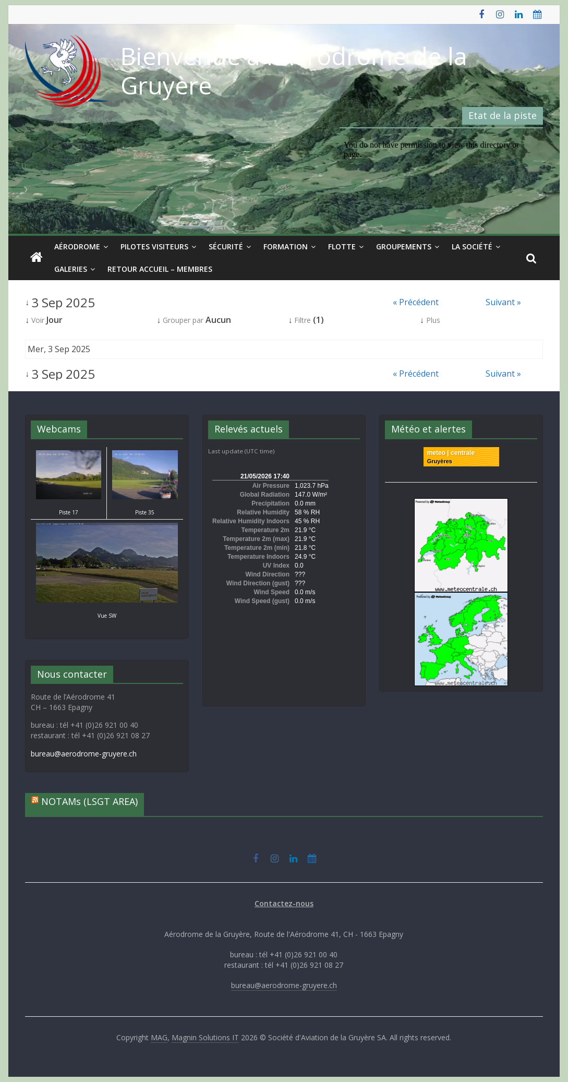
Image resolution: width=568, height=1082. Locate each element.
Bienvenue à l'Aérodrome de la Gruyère (293, 70)
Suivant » (503, 302)
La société (472, 246)
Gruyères (439, 461)
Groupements (403, 246)
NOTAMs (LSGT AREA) (89, 801)
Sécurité (226, 246)
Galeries (70, 269)
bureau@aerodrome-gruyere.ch (84, 754)
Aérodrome (77, 246)
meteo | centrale (451, 452)
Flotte (342, 246)
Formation (285, 246)
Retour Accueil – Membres (159, 269)
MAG (159, 1037)
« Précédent (416, 302)
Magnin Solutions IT (205, 1037)
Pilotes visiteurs (154, 246)
